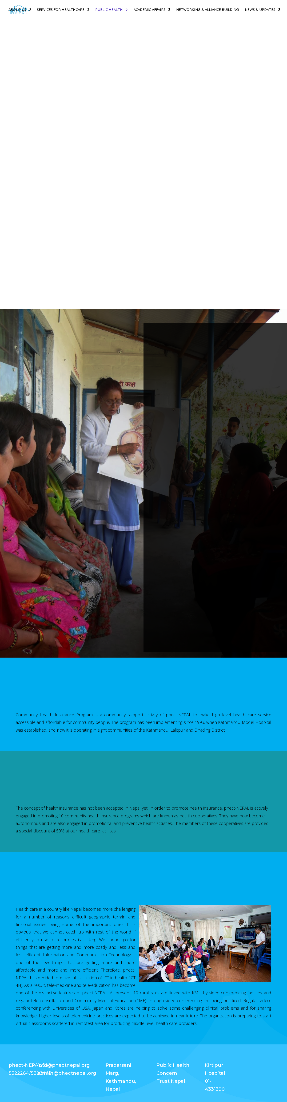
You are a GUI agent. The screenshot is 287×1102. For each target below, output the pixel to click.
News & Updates (260, 10)
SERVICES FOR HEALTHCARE (60, 10)
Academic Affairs (149, 10)
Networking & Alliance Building (207, 10)
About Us (17, 10)
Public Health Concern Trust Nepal (172, 1073)
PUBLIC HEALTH (109, 10)
